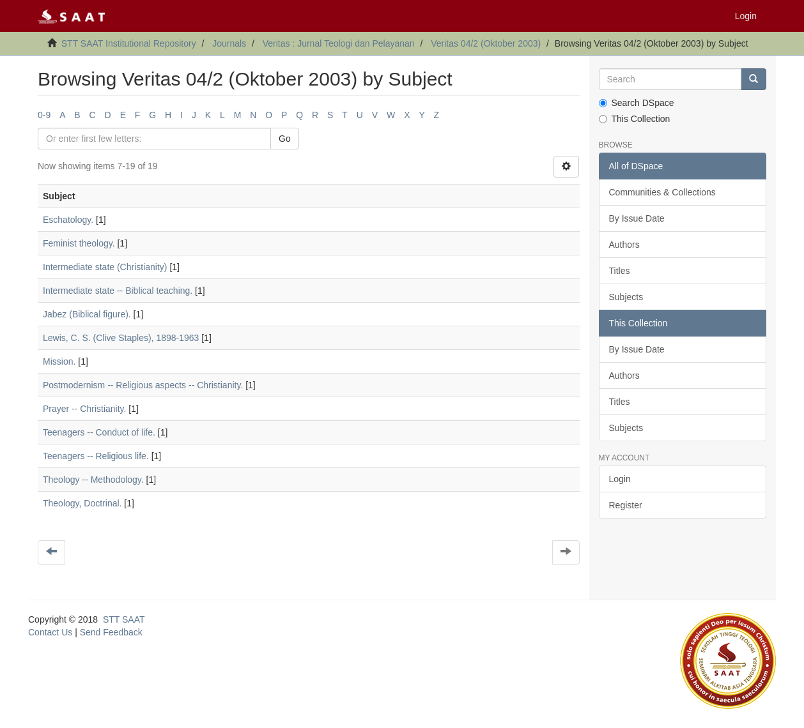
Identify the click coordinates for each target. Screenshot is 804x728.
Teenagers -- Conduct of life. (99, 432)
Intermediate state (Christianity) (105, 267)
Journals (229, 43)
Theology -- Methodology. (93, 479)
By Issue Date (637, 218)
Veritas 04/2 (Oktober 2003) (486, 43)
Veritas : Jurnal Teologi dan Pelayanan (339, 43)
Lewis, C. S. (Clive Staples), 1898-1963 (121, 338)
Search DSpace (636, 103)
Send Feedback (111, 632)
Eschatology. (68, 220)
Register (625, 505)
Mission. (59, 361)
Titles (619, 271)
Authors (624, 244)
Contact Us (50, 632)
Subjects (626, 297)
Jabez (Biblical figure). (87, 314)
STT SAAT (124, 619)
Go (285, 138)
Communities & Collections (662, 192)
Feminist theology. (79, 243)
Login (620, 479)
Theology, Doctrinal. (82, 503)
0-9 (44, 115)
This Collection (634, 119)
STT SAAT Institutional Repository (128, 43)
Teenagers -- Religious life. (96, 456)
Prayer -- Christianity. (84, 409)
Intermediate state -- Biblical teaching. (117, 290)
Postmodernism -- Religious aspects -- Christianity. (143, 385)
